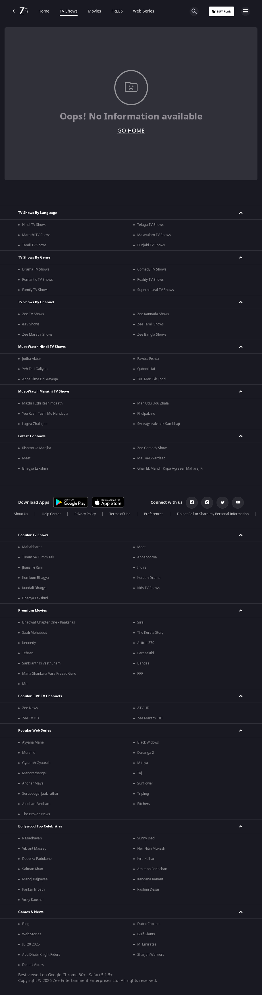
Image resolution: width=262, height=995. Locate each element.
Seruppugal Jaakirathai (40, 793)
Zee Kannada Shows (153, 314)
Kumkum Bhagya (35, 577)
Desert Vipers (33, 964)
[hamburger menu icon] (245, 11)
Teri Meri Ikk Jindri (151, 379)
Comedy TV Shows (151, 269)
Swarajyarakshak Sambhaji (158, 423)
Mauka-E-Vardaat (151, 458)
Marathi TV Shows (36, 235)
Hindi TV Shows (34, 224)
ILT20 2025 (31, 944)
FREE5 (117, 11)
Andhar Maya (32, 783)
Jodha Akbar (31, 358)
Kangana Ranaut (150, 879)
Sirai (140, 622)
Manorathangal (34, 773)
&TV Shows (30, 324)
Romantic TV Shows (37, 279)
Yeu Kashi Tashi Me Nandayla (45, 413)
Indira (142, 567)
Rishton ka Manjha (36, 448)
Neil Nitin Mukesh (151, 848)
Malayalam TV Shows (154, 235)
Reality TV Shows (150, 279)
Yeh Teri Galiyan (34, 368)
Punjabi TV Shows (151, 245)
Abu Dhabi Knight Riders (41, 954)
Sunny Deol (146, 838)
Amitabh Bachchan (152, 869)
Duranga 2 (145, 752)
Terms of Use (119, 514)
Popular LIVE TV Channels (40, 696)
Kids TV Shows (148, 588)
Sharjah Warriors (150, 954)
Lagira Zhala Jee (34, 423)
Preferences (153, 514)
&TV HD (143, 708)
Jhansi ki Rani (32, 567)
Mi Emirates (146, 944)
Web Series (143, 11)
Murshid (28, 752)
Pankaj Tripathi (33, 889)
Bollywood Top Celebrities (40, 826)
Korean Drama (149, 577)
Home (43, 11)
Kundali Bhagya (34, 588)
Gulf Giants (146, 934)
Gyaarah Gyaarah (36, 762)
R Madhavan (32, 838)
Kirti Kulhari (146, 858)
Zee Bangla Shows (151, 334)
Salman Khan (32, 869)
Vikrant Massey (34, 848)
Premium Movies (32, 610)
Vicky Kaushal (32, 899)
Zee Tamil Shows (150, 324)
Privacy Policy (85, 514)
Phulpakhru (146, 413)
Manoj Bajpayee (35, 879)
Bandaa (143, 663)
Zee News (30, 708)
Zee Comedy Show (152, 448)
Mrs (25, 683)
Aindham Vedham (36, 803)
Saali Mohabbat (34, 632)
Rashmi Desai (148, 889)
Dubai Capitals (148, 923)
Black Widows (148, 742)
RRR (140, 673)
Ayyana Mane (33, 742)
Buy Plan (221, 11)
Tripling (143, 793)
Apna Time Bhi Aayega (40, 379)
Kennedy (29, 642)
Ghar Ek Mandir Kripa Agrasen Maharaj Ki (170, 468)
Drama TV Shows (35, 269)
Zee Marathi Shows (37, 334)
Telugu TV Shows (150, 224)
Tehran (27, 653)
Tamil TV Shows (34, 245)
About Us (21, 514)
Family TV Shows (35, 289)
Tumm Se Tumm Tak (38, 557)
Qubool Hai (146, 368)
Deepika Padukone (37, 858)
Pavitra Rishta (148, 358)
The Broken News (36, 814)
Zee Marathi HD (150, 718)
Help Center (51, 514)
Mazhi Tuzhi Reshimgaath (42, 403)
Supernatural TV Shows (155, 289)
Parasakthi (145, 653)
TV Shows (69, 11)
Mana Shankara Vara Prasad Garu (49, 673)
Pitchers (143, 803)
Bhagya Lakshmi (35, 468)
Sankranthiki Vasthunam (41, 663)
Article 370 (145, 642)
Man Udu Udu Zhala (153, 403)
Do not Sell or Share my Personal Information (213, 514)
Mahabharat (32, 547)
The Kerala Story (150, 632)
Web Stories (31, 934)
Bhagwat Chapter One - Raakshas (48, 622)
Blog (25, 923)
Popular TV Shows (33, 535)
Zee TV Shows (33, 314)
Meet (26, 458)
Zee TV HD (30, 718)
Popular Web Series (34, 730)
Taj (139, 773)
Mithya (142, 762)
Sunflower (145, 783)
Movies (94, 11)
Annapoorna (147, 557)
